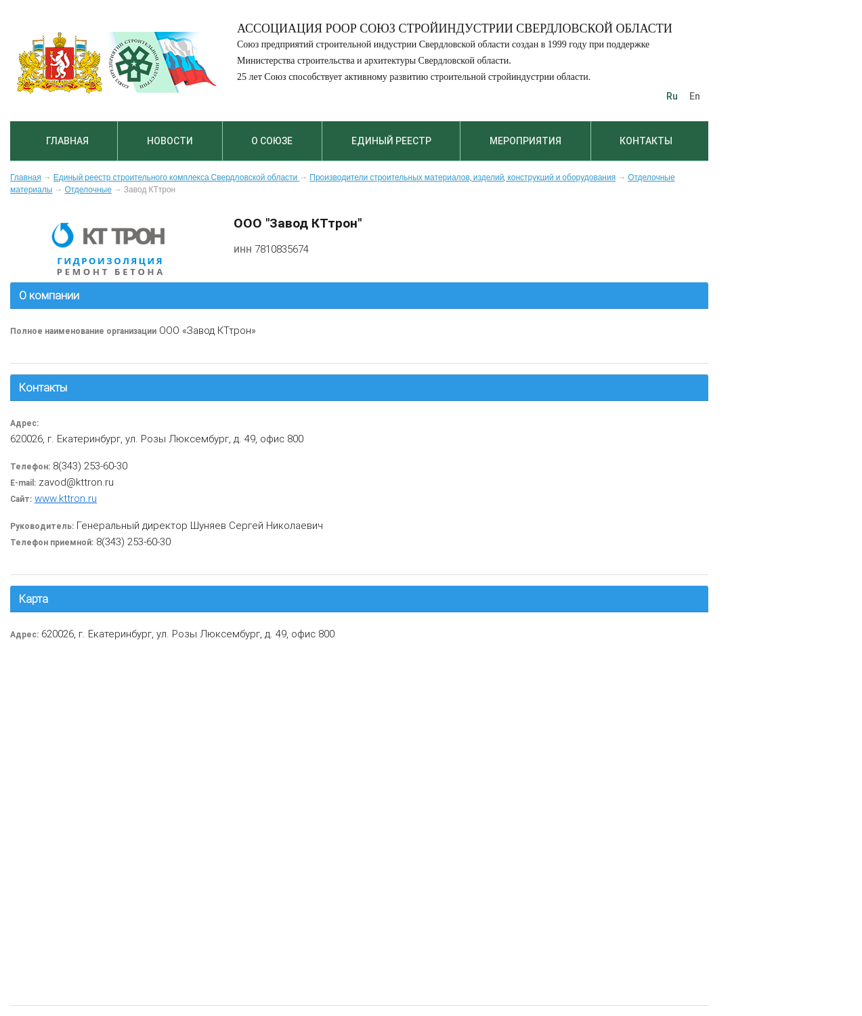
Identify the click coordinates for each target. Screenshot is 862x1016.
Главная (67, 141)
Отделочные (87, 189)
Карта (33, 599)
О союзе (272, 141)
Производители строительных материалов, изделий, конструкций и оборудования (462, 177)
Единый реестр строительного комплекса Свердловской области (176, 177)
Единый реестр (391, 141)
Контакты (646, 141)
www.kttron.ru (66, 498)
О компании (49, 295)
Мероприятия (525, 141)
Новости (170, 141)
